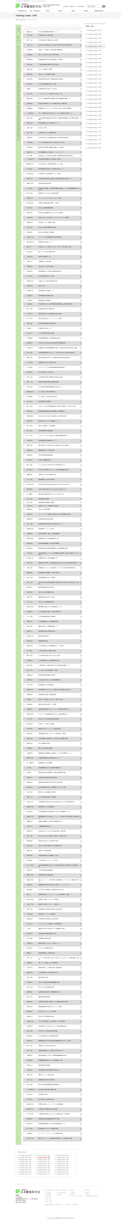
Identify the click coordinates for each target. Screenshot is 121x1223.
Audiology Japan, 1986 (44, 1165)
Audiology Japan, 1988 (63, 1163)
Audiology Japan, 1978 (25, 1172)
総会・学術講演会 (62, 1190)
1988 (18, 107)
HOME (65, 6)
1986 (18, 103)
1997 (18, 125)
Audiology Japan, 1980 (44, 1169)
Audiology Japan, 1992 (44, 1161)
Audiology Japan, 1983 (44, 1167)
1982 (18, 95)
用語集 (87, 1190)
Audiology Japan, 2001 (44, 1155)
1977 (18, 85)
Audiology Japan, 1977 (44, 1172)
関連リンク (73, 6)
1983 (18, 97)
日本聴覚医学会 (50, 1190)
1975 (18, 81)
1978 (18, 87)
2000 (18, 132)
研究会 (69, 1204)
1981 (18, 93)
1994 (18, 119)
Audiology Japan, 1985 (63, 1165)
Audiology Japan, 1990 (25, 1163)
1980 (18, 91)
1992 (18, 115)
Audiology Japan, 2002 (25, 1155)
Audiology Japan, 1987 (25, 1165)
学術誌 (72, 1190)
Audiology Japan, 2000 (63, 1155)
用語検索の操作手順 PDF (92, 1196)
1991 (18, 113)
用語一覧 (88, 1194)
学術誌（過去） (22, 1152)
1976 (18, 83)
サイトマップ (20, 1184)
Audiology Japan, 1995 (44, 1159)
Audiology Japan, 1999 (25, 1157)
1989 (18, 109)
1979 (18, 89)
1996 (18, 123)
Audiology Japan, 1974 (44, 1174)
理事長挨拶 (48, 1192)
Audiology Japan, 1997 (63, 1157)
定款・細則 (48, 1196)
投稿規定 (73, 1194)
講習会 (76, 1204)
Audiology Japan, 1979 (63, 1169)
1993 (18, 117)
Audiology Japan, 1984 (25, 1167)
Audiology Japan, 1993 (25, 1161)
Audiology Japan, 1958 (63, 1174)
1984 (18, 99)
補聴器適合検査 (50, 1204)
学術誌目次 (73, 1192)
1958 (18, 46)
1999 (18, 130)
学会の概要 (48, 1194)
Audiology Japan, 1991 (63, 1161)
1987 (18, 105)
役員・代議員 (49, 1199)
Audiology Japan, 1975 (25, 1174)
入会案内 (48, 1198)
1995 (18, 121)
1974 (18, 79)
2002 (18, 136)
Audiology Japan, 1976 (63, 1172)
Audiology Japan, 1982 (63, 1167)
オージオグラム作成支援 (76, 1196)
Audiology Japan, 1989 (44, 1163)
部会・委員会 (49, 1201)
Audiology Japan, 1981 (25, 1169)
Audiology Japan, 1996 (25, 1159)
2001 (18, 134)
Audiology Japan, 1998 (44, 1157)
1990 (18, 111)
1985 (18, 101)
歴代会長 (59, 1194)
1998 (18, 128)
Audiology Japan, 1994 (63, 1159)
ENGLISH (81, 6)
